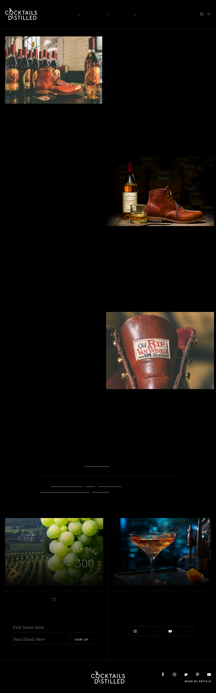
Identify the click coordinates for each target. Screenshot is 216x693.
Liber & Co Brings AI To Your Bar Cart (157, 574)
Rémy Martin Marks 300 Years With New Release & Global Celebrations (53, 570)
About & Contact (19, 674)
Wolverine (100, 490)
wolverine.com (96, 464)
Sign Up (83, 639)
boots (90, 484)
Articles (93, 14)
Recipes (122, 14)
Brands (118, 39)
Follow (144, 631)
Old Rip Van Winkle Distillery (64, 490)
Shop (163, 13)
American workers (66, 484)
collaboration (110, 484)
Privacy (53, 674)
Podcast (176, 13)
